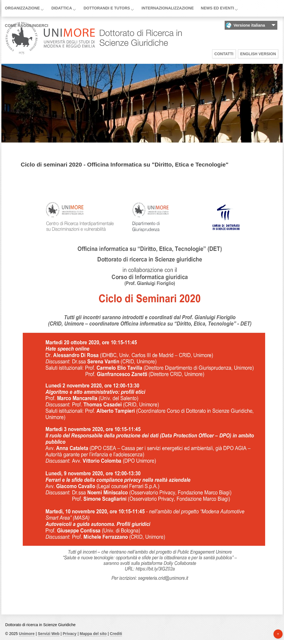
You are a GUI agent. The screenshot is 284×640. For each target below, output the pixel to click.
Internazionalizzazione (167, 8)
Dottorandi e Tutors (106, 8)
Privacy (70, 633)
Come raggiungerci (26, 25)
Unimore (27, 633)
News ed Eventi (217, 8)
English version (258, 54)
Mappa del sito (93, 633)
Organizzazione (22, 8)
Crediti (116, 633)
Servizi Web (48, 633)
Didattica (61, 8)
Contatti (224, 54)
